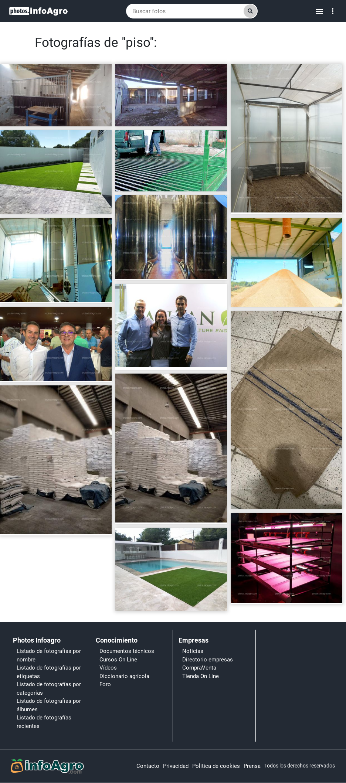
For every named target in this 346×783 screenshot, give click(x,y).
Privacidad (176, 766)
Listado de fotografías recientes (44, 721)
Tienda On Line (200, 676)
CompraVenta (199, 667)
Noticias (192, 651)
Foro (105, 684)
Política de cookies (216, 766)
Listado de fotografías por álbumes (49, 705)
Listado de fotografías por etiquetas (49, 672)
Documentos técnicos (126, 651)
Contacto (147, 766)
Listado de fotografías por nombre (49, 655)
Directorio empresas (207, 659)
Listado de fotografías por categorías (49, 688)
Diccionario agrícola (124, 676)
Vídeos (108, 667)
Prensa (252, 766)
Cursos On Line (118, 659)
